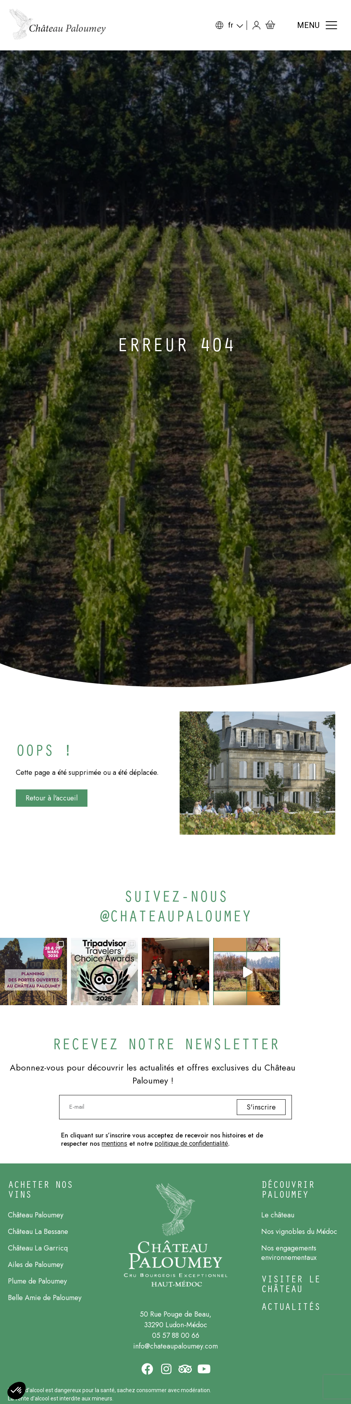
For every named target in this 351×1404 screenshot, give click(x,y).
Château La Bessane (38, 1231)
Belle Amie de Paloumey (45, 1298)
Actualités (290, 1306)
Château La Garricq (38, 1248)
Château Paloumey (35, 1215)
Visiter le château (290, 1283)
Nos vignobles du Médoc (299, 1231)
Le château (277, 1215)
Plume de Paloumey (37, 1281)
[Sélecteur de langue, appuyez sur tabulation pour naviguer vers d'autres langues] (238, 25)
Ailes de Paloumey (35, 1265)
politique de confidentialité (191, 1143)
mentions (114, 1143)
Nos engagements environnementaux (289, 1253)
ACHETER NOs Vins (40, 1189)
